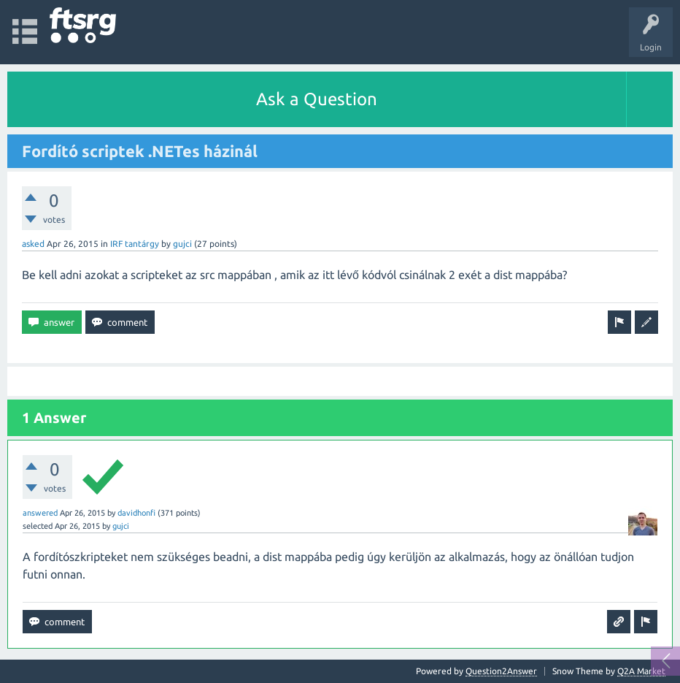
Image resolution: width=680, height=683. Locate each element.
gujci (182, 243)
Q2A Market (641, 671)
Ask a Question (316, 99)
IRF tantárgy (134, 243)
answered (40, 512)
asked (33, 243)
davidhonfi (136, 512)
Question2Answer (501, 671)
